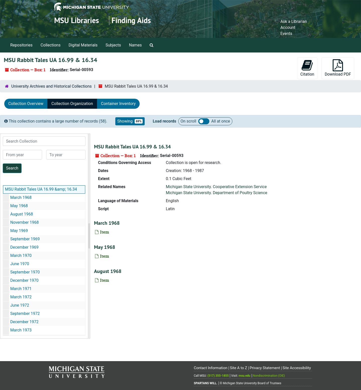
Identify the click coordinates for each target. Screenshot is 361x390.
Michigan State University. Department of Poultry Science (216, 192)
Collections (51, 45)
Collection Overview (25, 103)
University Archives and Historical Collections (51, 86)
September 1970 (25, 272)
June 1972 (19, 305)
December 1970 (24, 280)
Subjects (113, 45)
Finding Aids (131, 20)
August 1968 (21, 214)
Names (135, 45)
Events (286, 33)
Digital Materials (83, 45)
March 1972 (21, 297)
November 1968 (24, 222)
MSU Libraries (76, 20)
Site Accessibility (297, 368)
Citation (307, 68)
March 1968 (21, 197)
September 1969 (25, 239)
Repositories (21, 45)
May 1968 (19, 205)
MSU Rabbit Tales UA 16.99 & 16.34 (132, 146)
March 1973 (21, 330)
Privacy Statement (265, 368)
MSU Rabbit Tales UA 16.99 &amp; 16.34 (41, 189)
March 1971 (21, 288)
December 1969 (24, 247)
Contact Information (210, 368)
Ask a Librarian (293, 21)
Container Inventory (118, 103)
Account (287, 27)
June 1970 (19, 263)
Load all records (203, 121)
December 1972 (24, 321)
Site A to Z (238, 368)
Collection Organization (72, 103)
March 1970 (21, 255)
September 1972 (25, 313)
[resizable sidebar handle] (89, 236)
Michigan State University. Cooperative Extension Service (216, 186)
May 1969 (19, 230)
